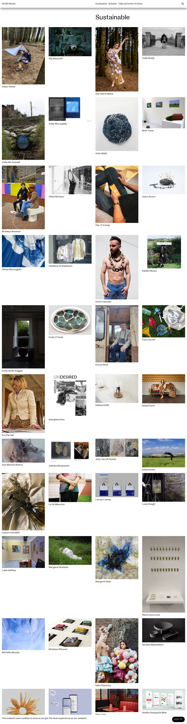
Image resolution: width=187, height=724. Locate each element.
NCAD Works (9, 4)
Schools (112, 4)
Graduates (101, 4)
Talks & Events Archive (130, 4)
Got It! (178, 719)
